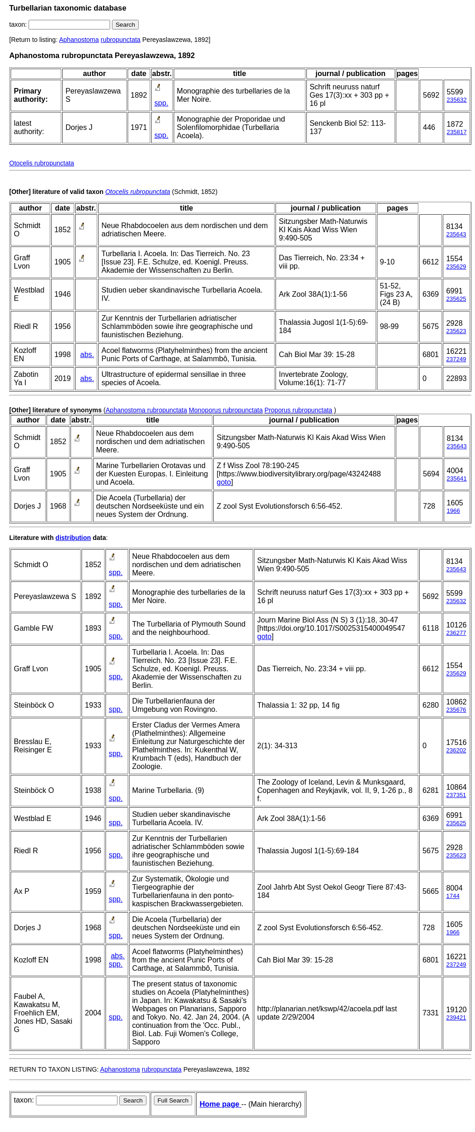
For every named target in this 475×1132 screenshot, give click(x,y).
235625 (456, 298)
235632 (457, 99)
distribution (73, 537)
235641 (457, 478)
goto (224, 482)
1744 (452, 895)
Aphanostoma (79, 39)
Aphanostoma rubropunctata (146, 410)
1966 (453, 510)
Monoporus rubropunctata (226, 410)
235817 (457, 132)
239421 (456, 1017)
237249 (456, 359)
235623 (456, 331)
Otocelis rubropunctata (41, 163)
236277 (456, 632)
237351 (456, 795)
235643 (456, 234)
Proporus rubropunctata (298, 410)
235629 (456, 266)
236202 (456, 750)
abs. (87, 354)
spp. (161, 103)
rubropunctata (120, 39)
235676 (456, 709)
